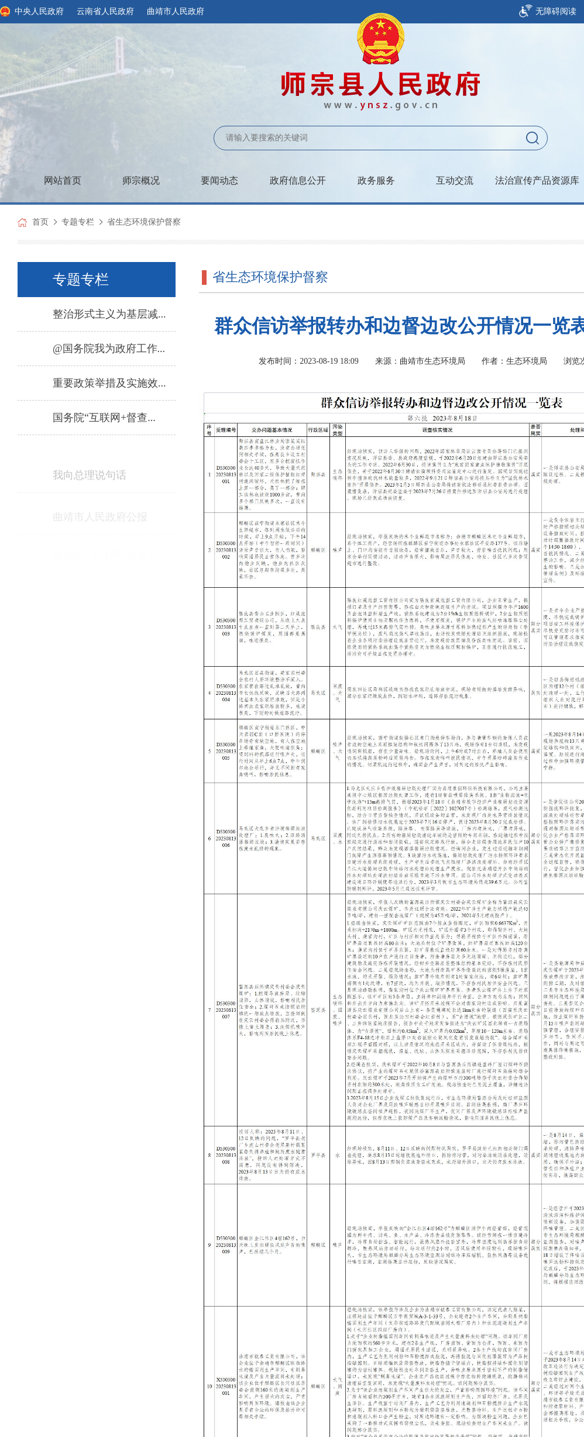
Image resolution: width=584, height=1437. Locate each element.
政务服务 (376, 180)
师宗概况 (141, 180)
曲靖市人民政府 (175, 11)
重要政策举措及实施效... (109, 383)
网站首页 (62, 180)
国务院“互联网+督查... (104, 417)
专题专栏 (77, 222)
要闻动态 (219, 180)
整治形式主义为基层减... (109, 314)
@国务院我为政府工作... (109, 348)
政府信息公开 (298, 180)
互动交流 (454, 180)
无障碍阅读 (555, 11)
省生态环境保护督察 (144, 222)
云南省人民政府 (105, 11)
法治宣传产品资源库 (537, 180)
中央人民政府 (39, 11)
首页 (40, 222)
